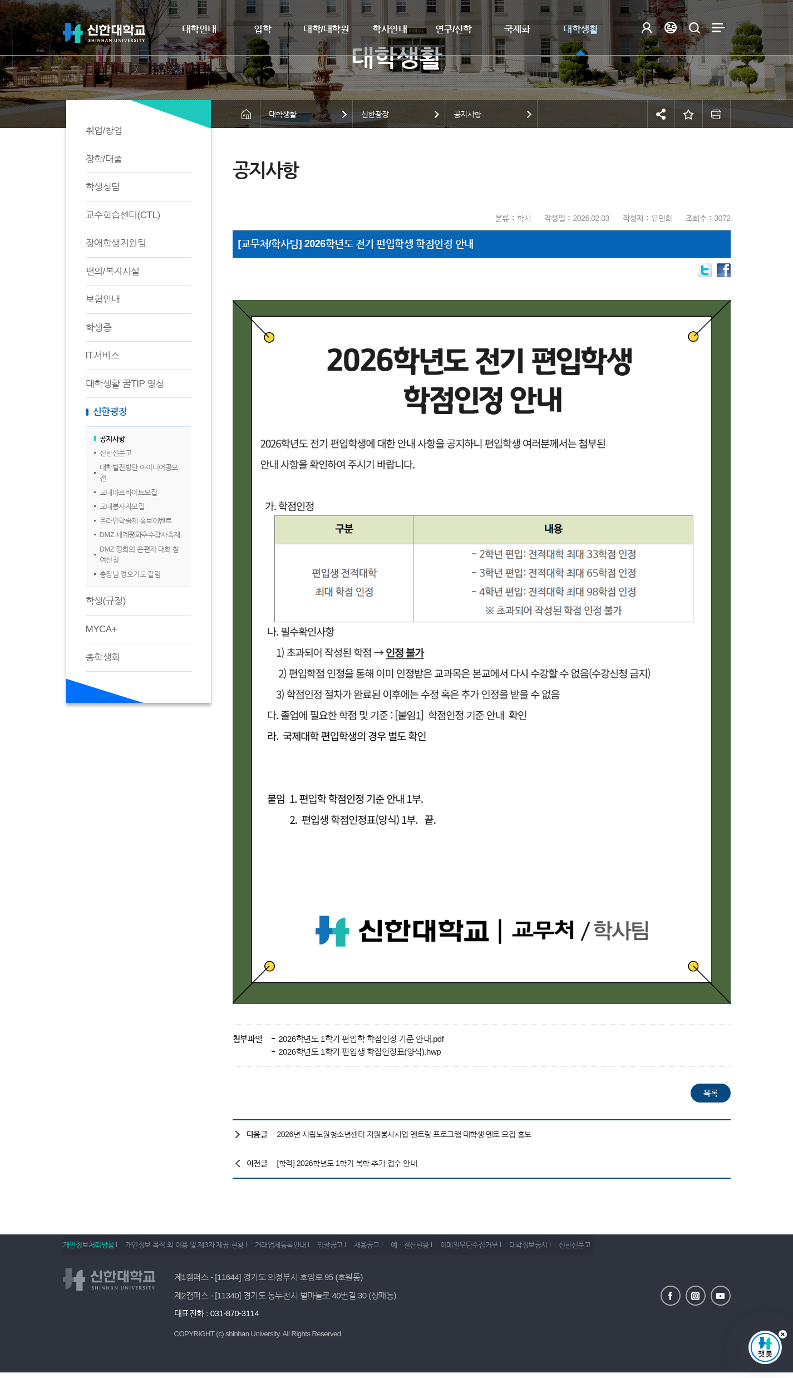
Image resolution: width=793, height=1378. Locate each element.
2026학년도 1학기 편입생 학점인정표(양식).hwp (359, 1051)
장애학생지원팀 (116, 243)
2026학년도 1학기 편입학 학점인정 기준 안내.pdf (360, 1039)
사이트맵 (719, 28)
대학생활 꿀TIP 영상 (125, 383)
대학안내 (199, 29)
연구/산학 (453, 29)
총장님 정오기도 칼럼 (130, 574)
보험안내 (103, 299)
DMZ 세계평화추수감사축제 (140, 534)
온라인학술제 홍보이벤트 (136, 520)
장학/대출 (104, 159)
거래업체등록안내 (292, 1248)
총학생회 (103, 657)
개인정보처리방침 (88, 1248)
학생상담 (103, 186)
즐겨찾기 (689, 114)
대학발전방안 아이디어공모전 (139, 473)
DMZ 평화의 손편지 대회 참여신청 (139, 554)
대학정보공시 (571, 1248)
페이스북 (671, 1295)
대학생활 (580, 29)
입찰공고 (348, 1248)
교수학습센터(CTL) (123, 215)
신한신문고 (116, 453)
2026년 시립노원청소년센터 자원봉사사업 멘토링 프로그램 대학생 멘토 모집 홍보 (404, 1134)
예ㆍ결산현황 (440, 1248)
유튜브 (721, 1295)
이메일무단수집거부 (506, 1248)
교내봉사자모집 (122, 506)
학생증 (99, 327)
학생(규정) (106, 601)
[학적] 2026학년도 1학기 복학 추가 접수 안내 (347, 1163)
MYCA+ (101, 629)
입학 (262, 29)
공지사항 (112, 439)
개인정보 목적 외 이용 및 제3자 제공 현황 (190, 1248)
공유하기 (661, 114)
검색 (695, 28)
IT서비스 (103, 355)
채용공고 (391, 1248)
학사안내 (389, 29)
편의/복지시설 (113, 271)
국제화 (517, 29)
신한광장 (110, 411)
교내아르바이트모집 (128, 492)
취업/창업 (104, 130)
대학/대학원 (326, 29)
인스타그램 (696, 1295)
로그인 (647, 28)
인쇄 (717, 114)
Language (671, 28)
